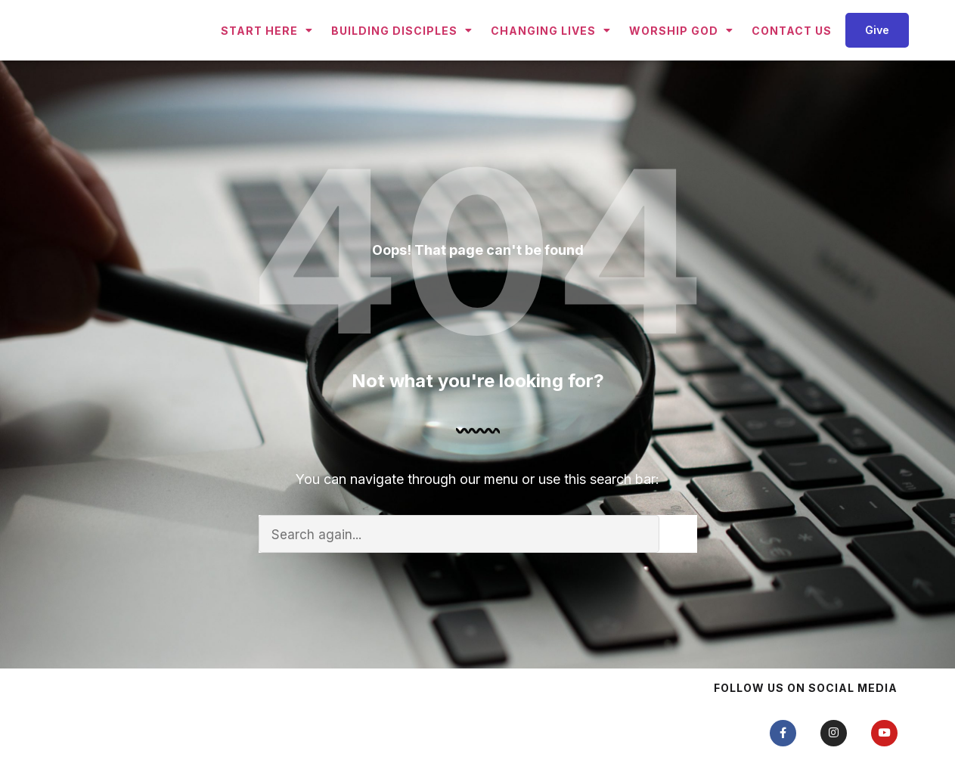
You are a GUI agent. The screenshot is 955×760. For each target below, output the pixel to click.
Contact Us (792, 57)
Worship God (681, 57)
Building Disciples (402, 57)
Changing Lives (551, 57)
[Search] (678, 588)
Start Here (267, 57)
